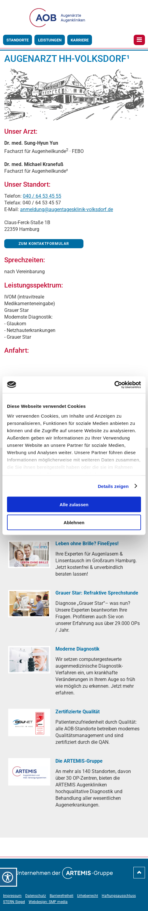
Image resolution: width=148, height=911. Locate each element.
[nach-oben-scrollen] (139, 875)
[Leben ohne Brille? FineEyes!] (29, 554)
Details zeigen (113, 486)
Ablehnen (74, 522)
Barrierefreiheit (61, 896)
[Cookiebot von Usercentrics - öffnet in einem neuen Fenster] (114, 385)
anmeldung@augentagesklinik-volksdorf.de (66, 209)
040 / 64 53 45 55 (42, 196)
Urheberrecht (87, 896)
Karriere (80, 40)
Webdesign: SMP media (48, 902)
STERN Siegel (14, 902)
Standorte (17, 40)
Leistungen (50, 40)
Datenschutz (35, 896)
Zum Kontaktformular (44, 244)
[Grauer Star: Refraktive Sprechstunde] (29, 603)
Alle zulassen (73, 504)
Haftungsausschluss (119, 896)
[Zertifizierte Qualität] (29, 722)
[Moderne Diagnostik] (29, 659)
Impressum (12, 896)
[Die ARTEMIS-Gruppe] (29, 772)
